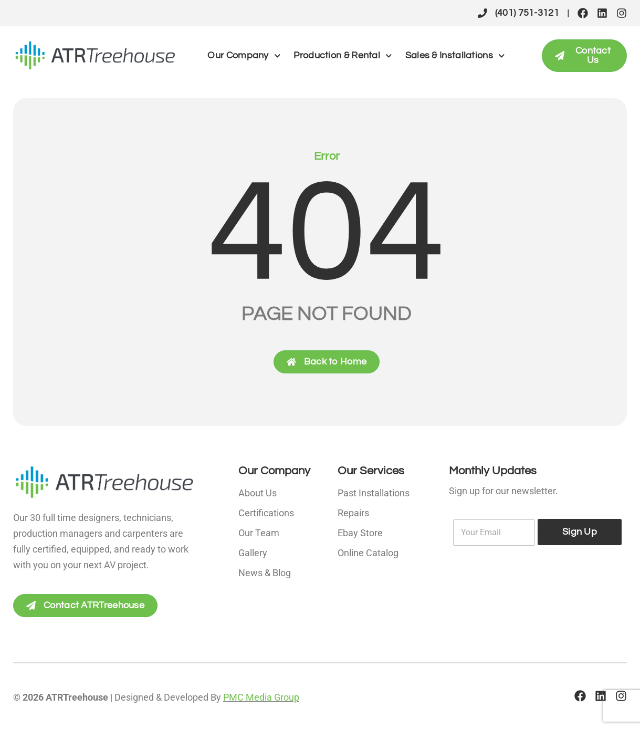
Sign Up (579, 532)
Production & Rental (342, 56)
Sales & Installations (455, 56)
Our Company (243, 56)
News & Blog (264, 572)
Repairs (353, 512)
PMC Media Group (261, 697)
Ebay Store (360, 532)
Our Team (258, 532)
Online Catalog (368, 552)
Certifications (266, 512)
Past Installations (374, 492)
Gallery (252, 552)
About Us (257, 492)
